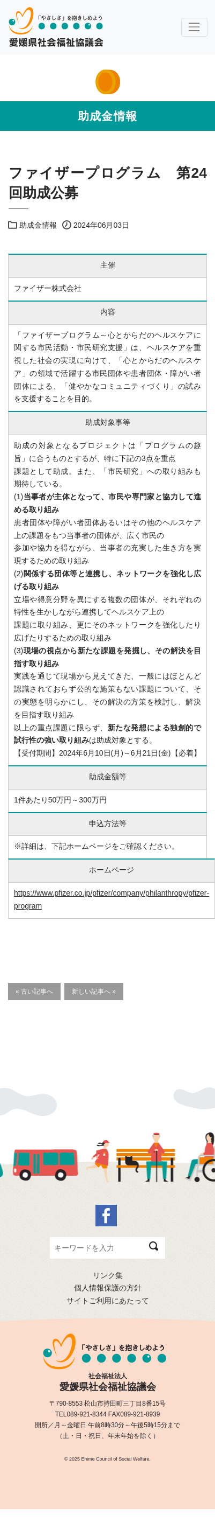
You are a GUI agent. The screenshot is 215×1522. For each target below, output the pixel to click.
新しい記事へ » (94, 991)
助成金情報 (38, 225)
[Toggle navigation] (194, 27)
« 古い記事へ (34, 991)
